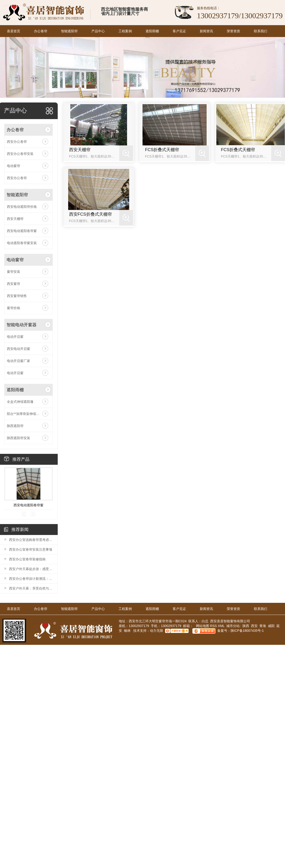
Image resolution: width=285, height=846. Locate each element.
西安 (254, 626)
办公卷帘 (40, 31)
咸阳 (271, 626)
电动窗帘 (13, 166)
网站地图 (202, 626)
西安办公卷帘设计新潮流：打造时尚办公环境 (31, 579)
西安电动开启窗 (18, 349)
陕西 (245, 626)
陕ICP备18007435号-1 (247, 630)
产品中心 (98, 31)
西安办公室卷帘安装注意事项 (30, 549)
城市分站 (233, 626)
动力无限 (156, 630)
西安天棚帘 (15, 219)
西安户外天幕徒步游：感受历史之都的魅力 (31, 569)
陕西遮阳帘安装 (18, 438)
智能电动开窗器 (22, 324)
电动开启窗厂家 (18, 361)
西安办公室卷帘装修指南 (27, 559)
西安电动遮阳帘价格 (22, 207)
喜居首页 (13, 31)
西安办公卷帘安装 (20, 154)
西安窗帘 (13, 284)
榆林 (127, 630)
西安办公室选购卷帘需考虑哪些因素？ (31, 540)
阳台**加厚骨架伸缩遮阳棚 (26, 414)
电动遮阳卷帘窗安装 (22, 243)
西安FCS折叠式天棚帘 (90, 214)
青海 (262, 626)
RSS (214, 626)
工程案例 (125, 31)
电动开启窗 (15, 337)
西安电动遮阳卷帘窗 (22, 231)
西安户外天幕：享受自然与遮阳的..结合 (31, 588)
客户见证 (179, 31)
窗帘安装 (13, 272)
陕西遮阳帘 (15, 426)
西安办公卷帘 (17, 142)
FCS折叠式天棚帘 (162, 149)
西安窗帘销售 (17, 296)
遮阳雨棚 (152, 31)
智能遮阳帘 (69, 31)
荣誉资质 (233, 31)
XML (221, 626)
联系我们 (260, 31)
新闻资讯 (206, 31)
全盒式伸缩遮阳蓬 (20, 402)
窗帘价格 (13, 308)
